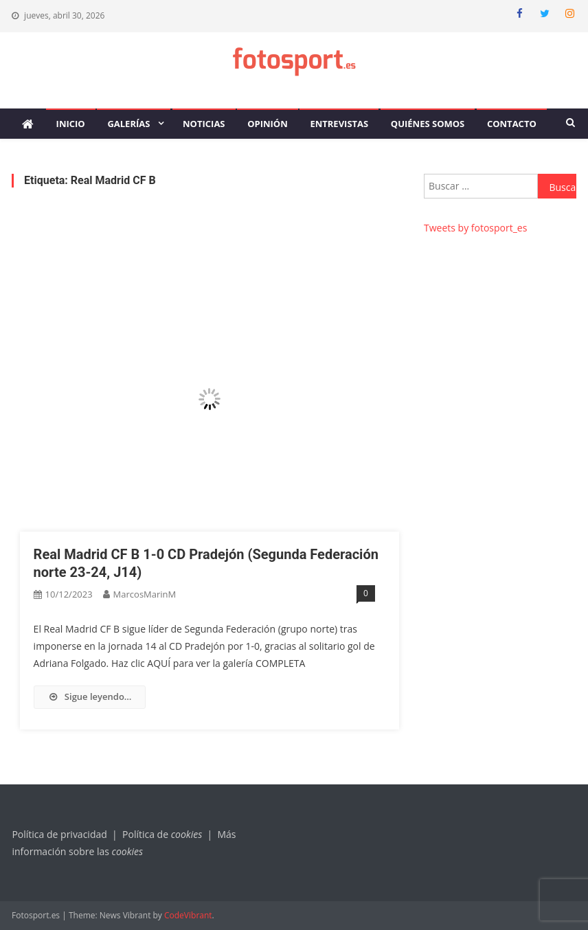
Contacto (511, 123)
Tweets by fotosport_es (475, 227)
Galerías (128, 123)
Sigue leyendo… (90, 696)
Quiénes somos (427, 123)
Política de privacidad (59, 834)
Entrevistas (339, 123)
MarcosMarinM (145, 594)
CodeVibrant (188, 915)
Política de (163, 834)
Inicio (70, 123)
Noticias (204, 123)
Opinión (267, 123)
